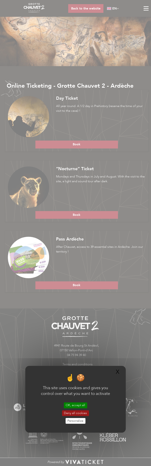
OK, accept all (75, 405)
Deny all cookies (75, 413)
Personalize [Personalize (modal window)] (75, 421)
